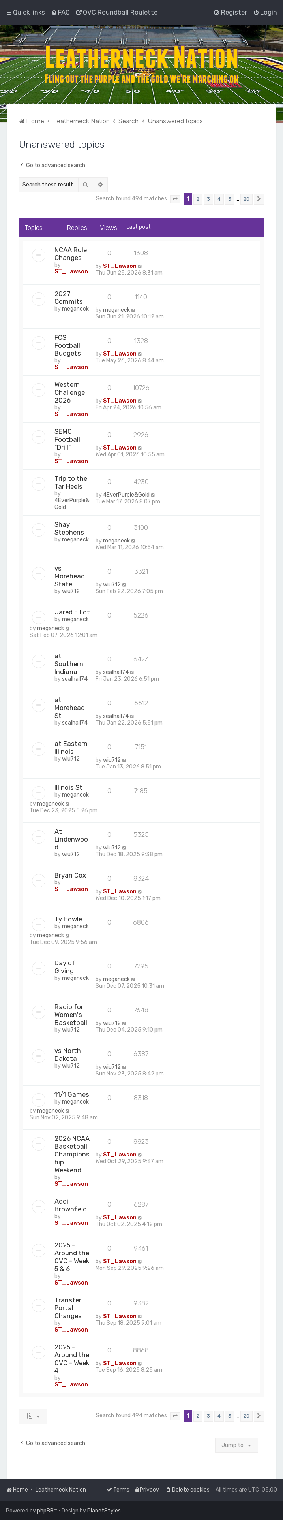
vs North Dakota (67, 1054)
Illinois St (68, 787)
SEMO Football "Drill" (67, 439)
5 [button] (229, 199)
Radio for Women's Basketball (70, 1015)
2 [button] (198, 199)
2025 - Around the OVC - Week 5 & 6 (71, 1257)
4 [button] (219, 199)
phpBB (45, 1510)
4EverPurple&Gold (126, 495)
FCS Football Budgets (67, 345)
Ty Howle (68, 919)
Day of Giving (64, 967)
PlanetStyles (104, 1510)
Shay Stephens (69, 528)
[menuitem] (60, 12)
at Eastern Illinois (71, 747)
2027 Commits (68, 297)
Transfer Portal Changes (68, 1308)
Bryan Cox (70, 875)
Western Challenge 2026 (69, 392)
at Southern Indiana (68, 664)
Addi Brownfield (70, 1205)
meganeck (75, 308)
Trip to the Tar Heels (70, 482)
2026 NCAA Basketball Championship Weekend (72, 1154)
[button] (175, 199)
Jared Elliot (72, 612)
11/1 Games (71, 1094)
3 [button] (208, 199)
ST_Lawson (71, 271)
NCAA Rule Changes (70, 254)
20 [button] (246, 199)
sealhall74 (75, 679)
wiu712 (71, 591)
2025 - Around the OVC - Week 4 (71, 1359)
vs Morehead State (69, 576)
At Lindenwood (71, 839)
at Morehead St (69, 708)
